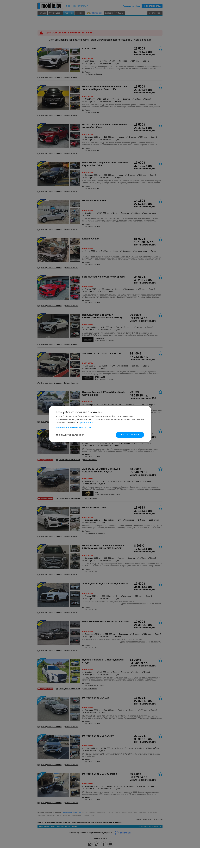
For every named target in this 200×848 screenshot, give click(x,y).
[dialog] (100, 424)
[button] (100, 427)
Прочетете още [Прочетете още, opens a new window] (86, 422)
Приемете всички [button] (130, 435)
